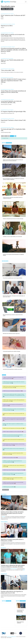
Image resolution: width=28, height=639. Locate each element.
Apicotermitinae (14, 568)
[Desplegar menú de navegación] (25, 2)
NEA (24, 569)
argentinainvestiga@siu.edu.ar (11, 636)
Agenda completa (5, 489)
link (12, 378)
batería (3, 516)
